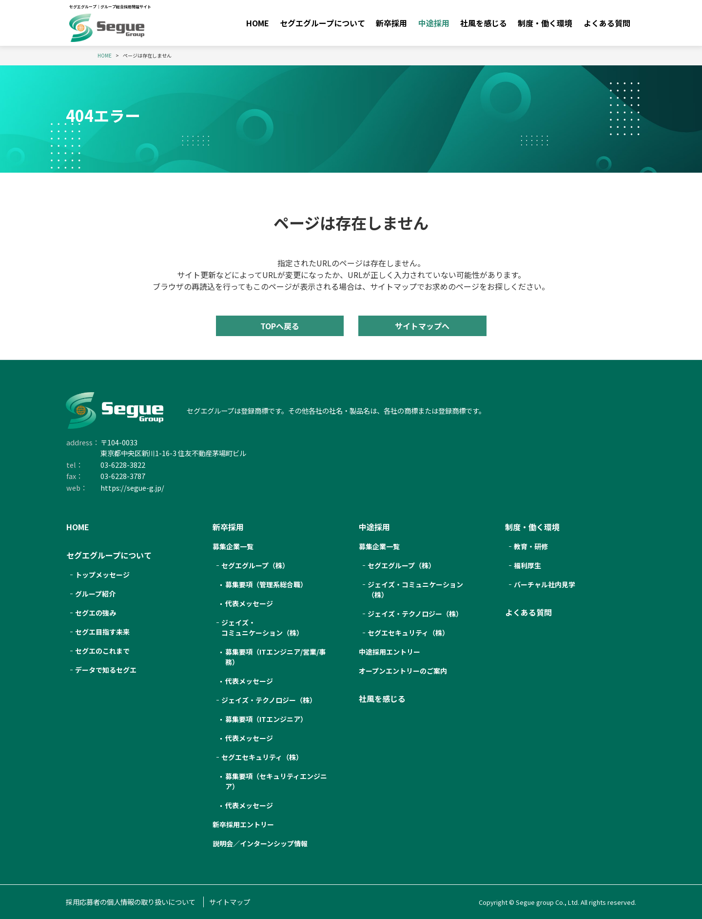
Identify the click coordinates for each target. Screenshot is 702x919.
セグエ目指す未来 (102, 632)
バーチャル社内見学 (544, 584)
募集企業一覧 (233, 546)
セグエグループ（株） (401, 565)
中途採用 (433, 23)
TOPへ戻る (279, 326)
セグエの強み (95, 613)
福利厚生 (527, 565)
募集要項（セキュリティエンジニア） (276, 781)
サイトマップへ (422, 326)
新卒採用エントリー (243, 824)
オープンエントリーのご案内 (403, 671)
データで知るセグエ (105, 670)
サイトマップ (229, 902)
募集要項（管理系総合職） (266, 584)
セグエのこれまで (102, 651)
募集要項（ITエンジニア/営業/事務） (275, 657)
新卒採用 (391, 23)
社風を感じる (483, 23)
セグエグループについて (322, 23)
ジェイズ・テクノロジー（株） (268, 700)
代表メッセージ (249, 603)
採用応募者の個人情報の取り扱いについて (130, 902)
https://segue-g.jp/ (132, 487)
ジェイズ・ (262, 628)
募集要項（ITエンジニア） (266, 719)
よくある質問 (607, 23)
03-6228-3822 (122, 465)
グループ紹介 (95, 594)
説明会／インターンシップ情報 (260, 843)
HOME (257, 23)
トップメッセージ (102, 574)
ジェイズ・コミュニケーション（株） (415, 589)
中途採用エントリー (389, 652)
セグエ (255, 565)
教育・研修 (531, 546)
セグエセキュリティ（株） (262, 757)
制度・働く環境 (545, 23)
